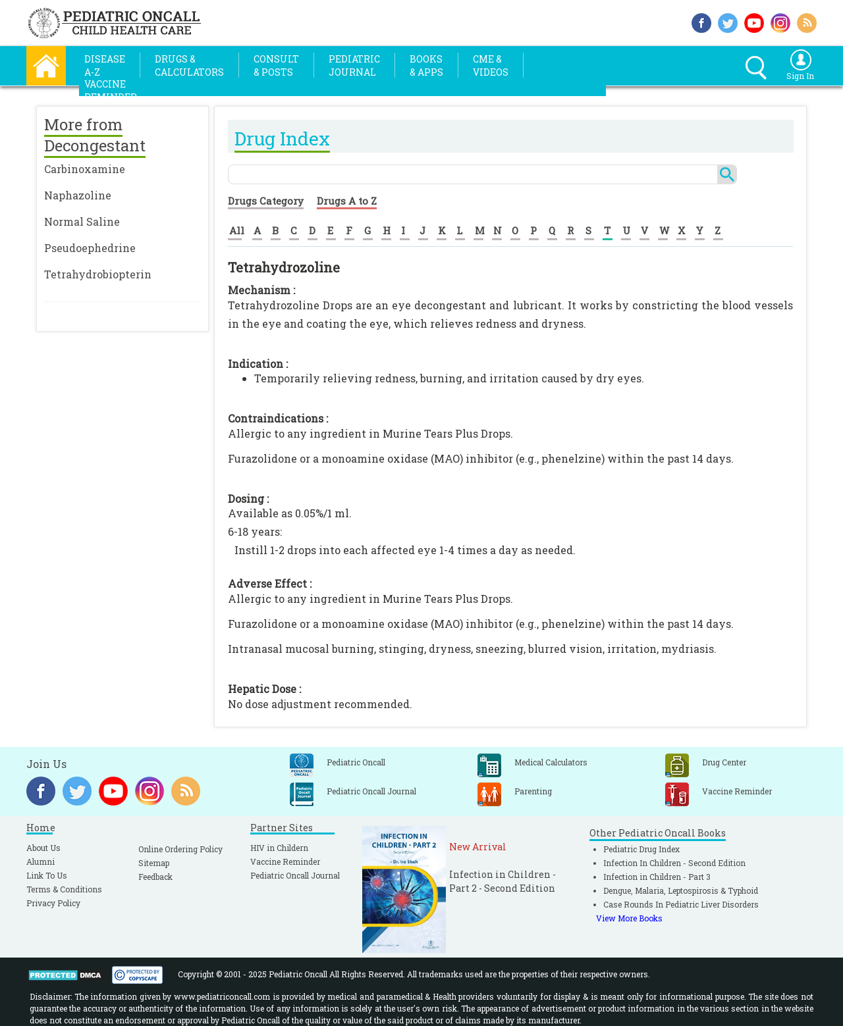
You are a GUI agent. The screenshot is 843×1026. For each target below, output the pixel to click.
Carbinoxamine (84, 169)
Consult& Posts (276, 65)
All (236, 230)
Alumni (40, 861)
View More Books (629, 918)
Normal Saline (82, 221)
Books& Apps (426, 65)
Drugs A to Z (347, 200)
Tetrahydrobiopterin (97, 274)
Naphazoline (77, 195)
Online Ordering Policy (180, 849)
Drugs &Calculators (189, 65)
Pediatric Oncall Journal (295, 875)
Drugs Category (266, 200)
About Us (43, 847)
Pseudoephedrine (90, 248)
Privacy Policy (53, 903)
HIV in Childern (279, 847)
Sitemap (153, 863)
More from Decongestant (95, 135)
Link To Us (46, 875)
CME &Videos (490, 65)
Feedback (155, 876)
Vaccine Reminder (285, 861)
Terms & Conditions (64, 889)
